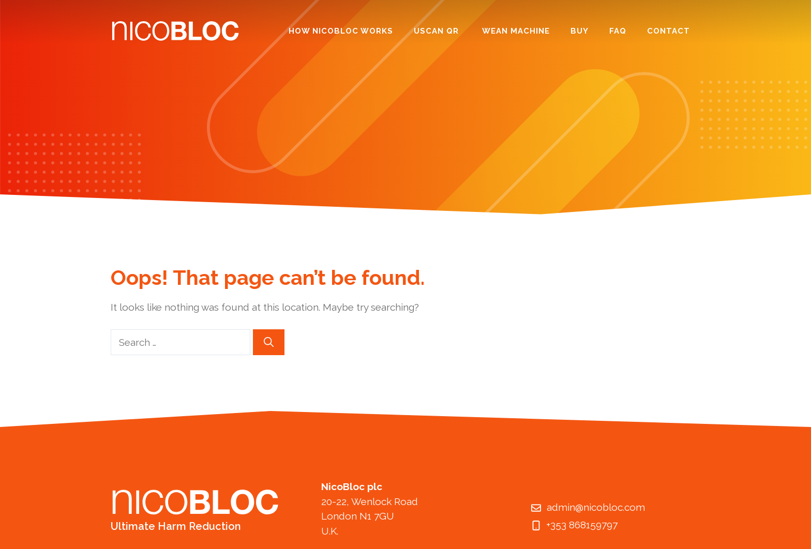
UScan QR (437, 31)
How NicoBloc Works (341, 31)
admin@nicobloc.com (596, 507)
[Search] (268, 342)
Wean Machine (516, 31)
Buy (579, 31)
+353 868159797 (582, 524)
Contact (668, 31)
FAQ (617, 31)
